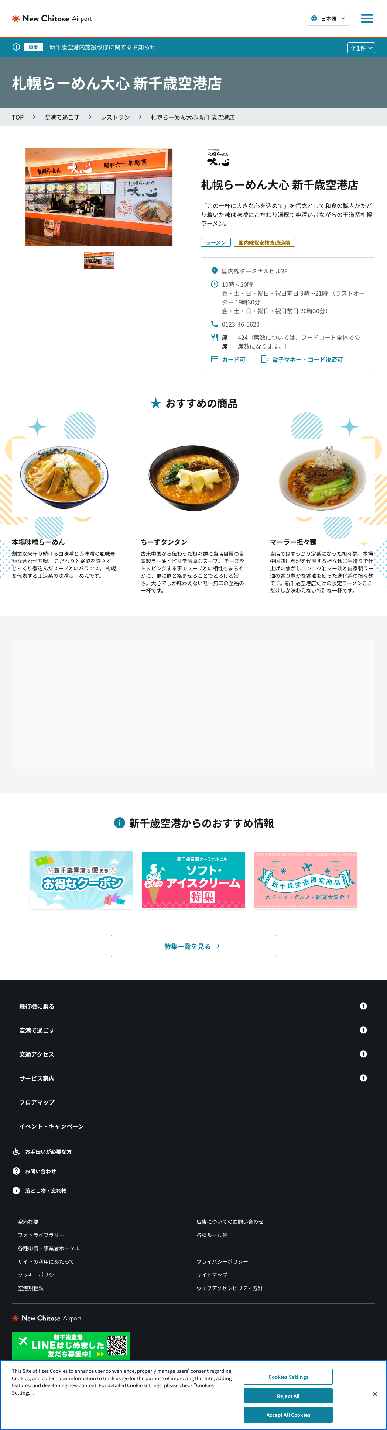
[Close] (375, 1394)
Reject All (288, 1395)
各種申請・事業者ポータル (49, 1248)
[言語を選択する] (328, 18)
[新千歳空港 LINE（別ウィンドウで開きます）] (71, 1349)
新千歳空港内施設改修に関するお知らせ (102, 46)
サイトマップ (211, 1274)
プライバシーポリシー (222, 1261)
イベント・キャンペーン (51, 1126)
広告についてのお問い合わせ (230, 1221)
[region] (193, 1395)
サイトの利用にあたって (46, 1261)
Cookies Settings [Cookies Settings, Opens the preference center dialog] (288, 1376)
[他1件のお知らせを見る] (361, 47)
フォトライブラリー (41, 1235)
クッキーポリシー (38, 1274)
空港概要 (28, 1221)
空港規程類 (31, 1288)
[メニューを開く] (367, 18)
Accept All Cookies (288, 1414)
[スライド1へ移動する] (99, 260)
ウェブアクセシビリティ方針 (229, 1288)
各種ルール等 (211, 1235)
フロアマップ (37, 1102)
